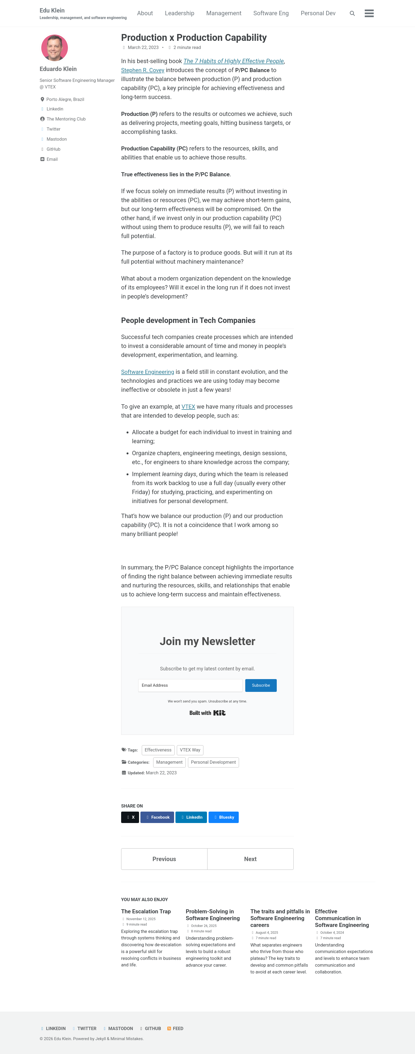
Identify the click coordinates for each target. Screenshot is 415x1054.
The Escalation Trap (147, 911)
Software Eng (316, 13)
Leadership (225, 13)
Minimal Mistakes (127, 1039)
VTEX (189, 406)
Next (250, 859)
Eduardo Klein (58, 69)
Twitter (84, 1028)
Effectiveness (159, 750)
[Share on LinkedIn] (194, 817)
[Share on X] (130, 817)
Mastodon (118, 1028)
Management (269, 13)
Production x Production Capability (194, 37)
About (191, 13)
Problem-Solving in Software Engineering (214, 915)
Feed (176, 1028)
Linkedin (53, 1028)
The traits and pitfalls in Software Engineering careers (278, 918)
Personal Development (215, 762)
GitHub (151, 1028)
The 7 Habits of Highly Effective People (234, 61)
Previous (164, 859)
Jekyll (100, 1039)
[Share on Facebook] (159, 817)
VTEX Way (191, 750)
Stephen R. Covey (144, 70)
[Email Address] (190, 686)
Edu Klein (83, 14)
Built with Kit (208, 713)
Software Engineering (149, 372)
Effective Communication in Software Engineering (344, 918)
